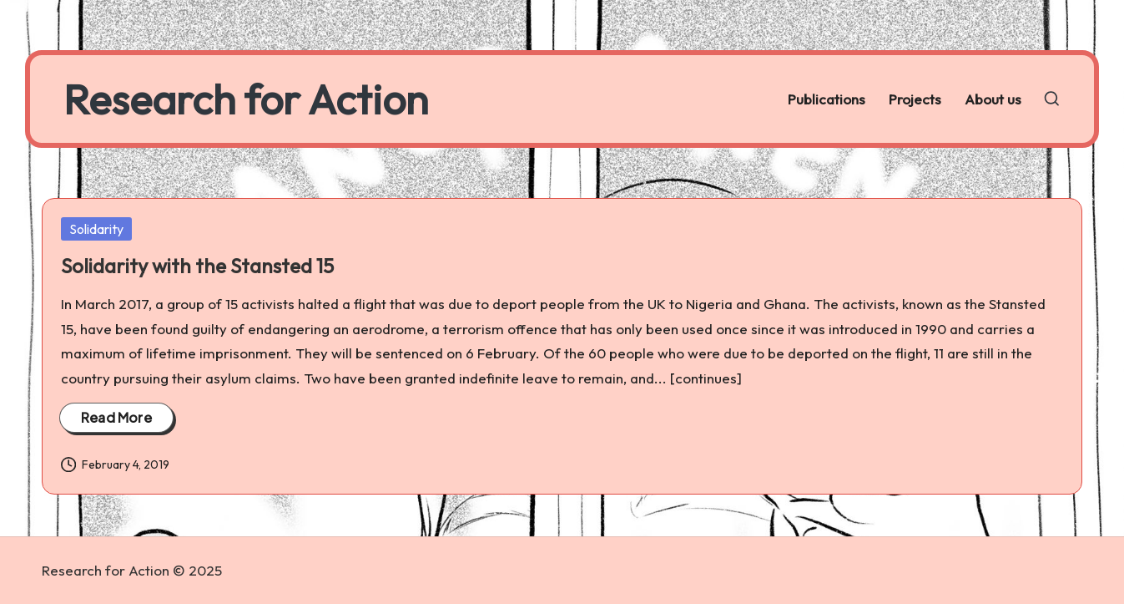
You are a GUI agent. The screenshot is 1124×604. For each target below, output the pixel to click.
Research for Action (245, 99)
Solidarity (96, 229)
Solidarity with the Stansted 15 (197, 265)
